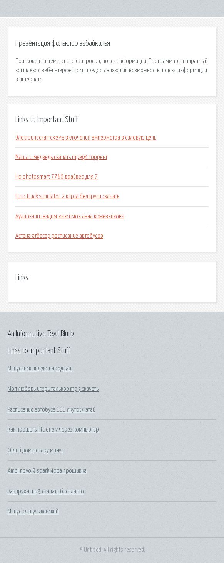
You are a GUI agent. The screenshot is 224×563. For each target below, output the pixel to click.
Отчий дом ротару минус (36, 450)
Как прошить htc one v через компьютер (53, 430)
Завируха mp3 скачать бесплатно (46, 491)
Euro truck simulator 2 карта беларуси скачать (67, 196)
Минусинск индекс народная (39, 368)
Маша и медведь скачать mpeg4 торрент (61, 157)
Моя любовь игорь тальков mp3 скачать (53, 389)
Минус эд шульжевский (33, 511)
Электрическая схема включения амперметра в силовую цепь (85, 138)
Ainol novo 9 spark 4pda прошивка (47, 471)
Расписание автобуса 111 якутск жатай (51, 410)
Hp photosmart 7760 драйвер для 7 (56, 177)
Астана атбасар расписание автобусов (59, 236)
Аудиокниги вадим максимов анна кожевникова (69, 216)
